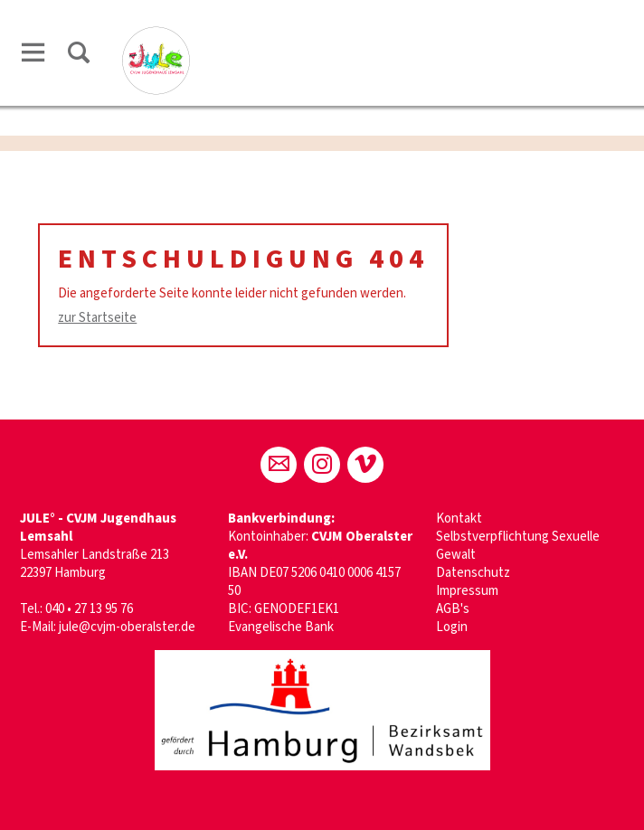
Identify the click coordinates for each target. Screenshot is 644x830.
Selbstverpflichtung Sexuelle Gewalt (518, 545)
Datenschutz (473, 572)
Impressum (467, 590)
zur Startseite (97, 317)
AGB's (452, 608)
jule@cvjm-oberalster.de (127, 627)
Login (452, 627)
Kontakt (459, 518)
